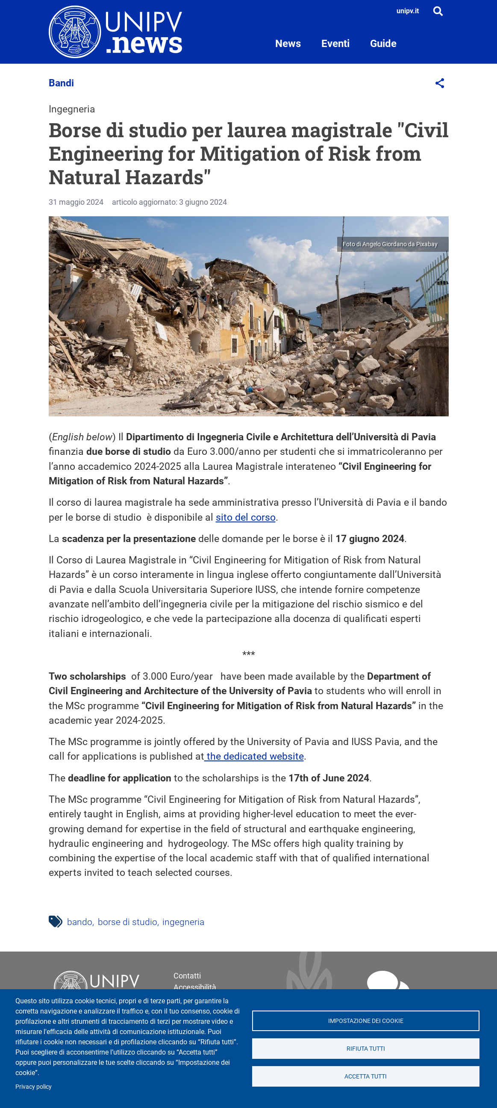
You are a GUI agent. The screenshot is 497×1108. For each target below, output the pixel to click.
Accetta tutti (365, 1076)
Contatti (187, 975)
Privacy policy (33, 1086)
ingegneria (183, 922)
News (288, 44)
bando (79, 922)
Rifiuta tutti (366, 1048)
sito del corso (246, 517)
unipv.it (408, 11)
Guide (383, 44)
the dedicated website (254, 756)
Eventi (335, 44)
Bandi (61, 83)
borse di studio (127, 922)
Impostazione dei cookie (365, 1020)
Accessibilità (195, 987)
